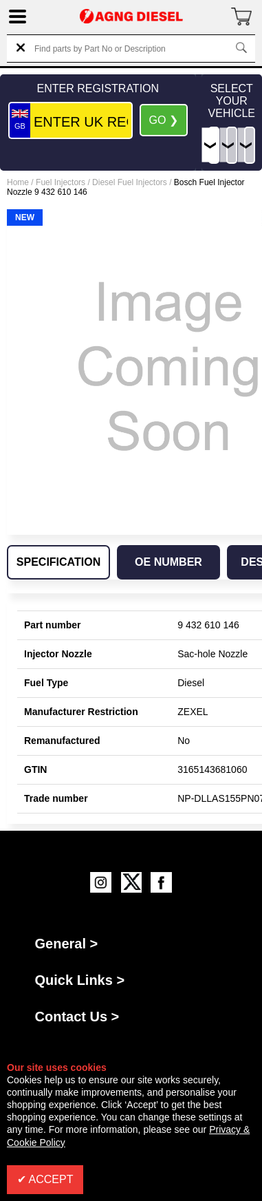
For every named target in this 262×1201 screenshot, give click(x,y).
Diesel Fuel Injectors (129, 182)
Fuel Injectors (60, 182)
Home (18, 182)
